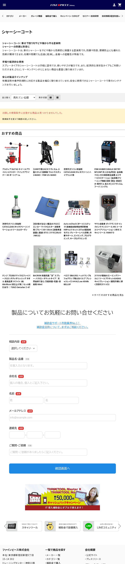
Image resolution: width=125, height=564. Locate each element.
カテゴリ (9, 16)
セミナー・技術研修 (91, 16)
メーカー (23, 16)
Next (122, 16)
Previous (3, 16)
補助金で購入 (51, 16)
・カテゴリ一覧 (52, 559)
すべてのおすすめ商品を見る (109, 295)
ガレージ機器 (36, 16)
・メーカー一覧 (52, 555)
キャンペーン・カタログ (69, 16)
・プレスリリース (93, 559)
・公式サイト (91, 555)
